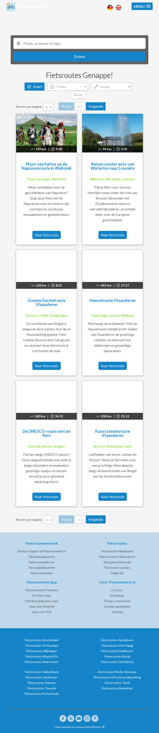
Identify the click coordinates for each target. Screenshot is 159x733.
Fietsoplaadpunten (41, 567)
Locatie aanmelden (117, 606)
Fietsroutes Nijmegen (41, 651)
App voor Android (41, 606)
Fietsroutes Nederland (117, 551)
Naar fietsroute (46, 235)
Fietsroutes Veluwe (42, 683)
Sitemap (117, 612)
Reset (78, 95)
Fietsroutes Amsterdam (42, 640)
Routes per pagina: (35, 106)
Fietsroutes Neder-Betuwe (117, 672)
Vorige (66, 106)
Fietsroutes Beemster (117, 688)
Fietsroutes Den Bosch (117, 662)
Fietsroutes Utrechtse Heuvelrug (117, 677)
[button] (142, 6)
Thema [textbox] (61, 87)
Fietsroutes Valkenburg (41, 672)
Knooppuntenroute (117, 562)
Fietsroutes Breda (117, 656)
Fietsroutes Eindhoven (117, 651)
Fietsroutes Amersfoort (42, 662)
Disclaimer (117, 595)
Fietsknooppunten (42, 556)
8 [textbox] (46, 107)
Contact (117, 590)
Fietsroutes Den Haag (117, 645)
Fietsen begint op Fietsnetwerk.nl (42, 551)
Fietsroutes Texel (117, 683)
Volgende (95, 106)
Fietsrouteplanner (42, 562)
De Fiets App (41, 595)
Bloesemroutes (42, 573)
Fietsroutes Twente (41, 688)
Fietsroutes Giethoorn (42, 677)
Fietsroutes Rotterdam (41, 645)
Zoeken (79, 56)
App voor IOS (41, 612)
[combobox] (67, 86)
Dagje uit (117, 573)
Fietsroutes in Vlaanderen (117, 556)
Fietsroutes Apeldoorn (117, 640)
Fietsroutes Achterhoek (42, 694)
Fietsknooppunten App (41, 601)
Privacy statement (117, 601)
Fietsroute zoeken (117, 567)
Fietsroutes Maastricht (41, 656)
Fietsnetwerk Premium (42, 590)
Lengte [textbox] (105, 87)
